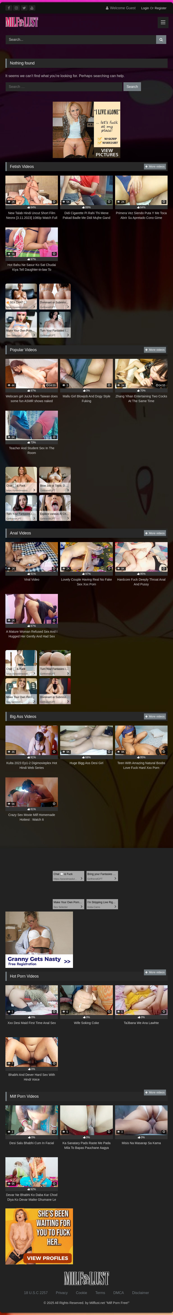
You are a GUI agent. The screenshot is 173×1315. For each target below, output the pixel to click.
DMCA (118, 1293)
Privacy (62, 1293)
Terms (100, 1293)
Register (160, 8)
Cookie (81, 1293)
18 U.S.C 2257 (36, 1293)
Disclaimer (140, 1293)
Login (145, 8)
